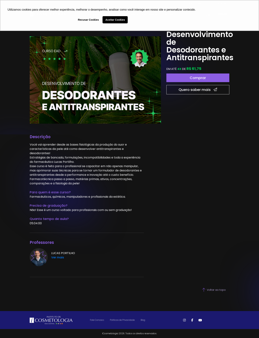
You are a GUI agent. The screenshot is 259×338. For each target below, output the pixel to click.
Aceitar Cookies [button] (115, 19)
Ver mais (57, 257)
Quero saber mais (198, 89)
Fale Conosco (97, 319)
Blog (143, 319)
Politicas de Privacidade (122, 319)
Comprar (198, 77)
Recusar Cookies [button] (88, 19)
